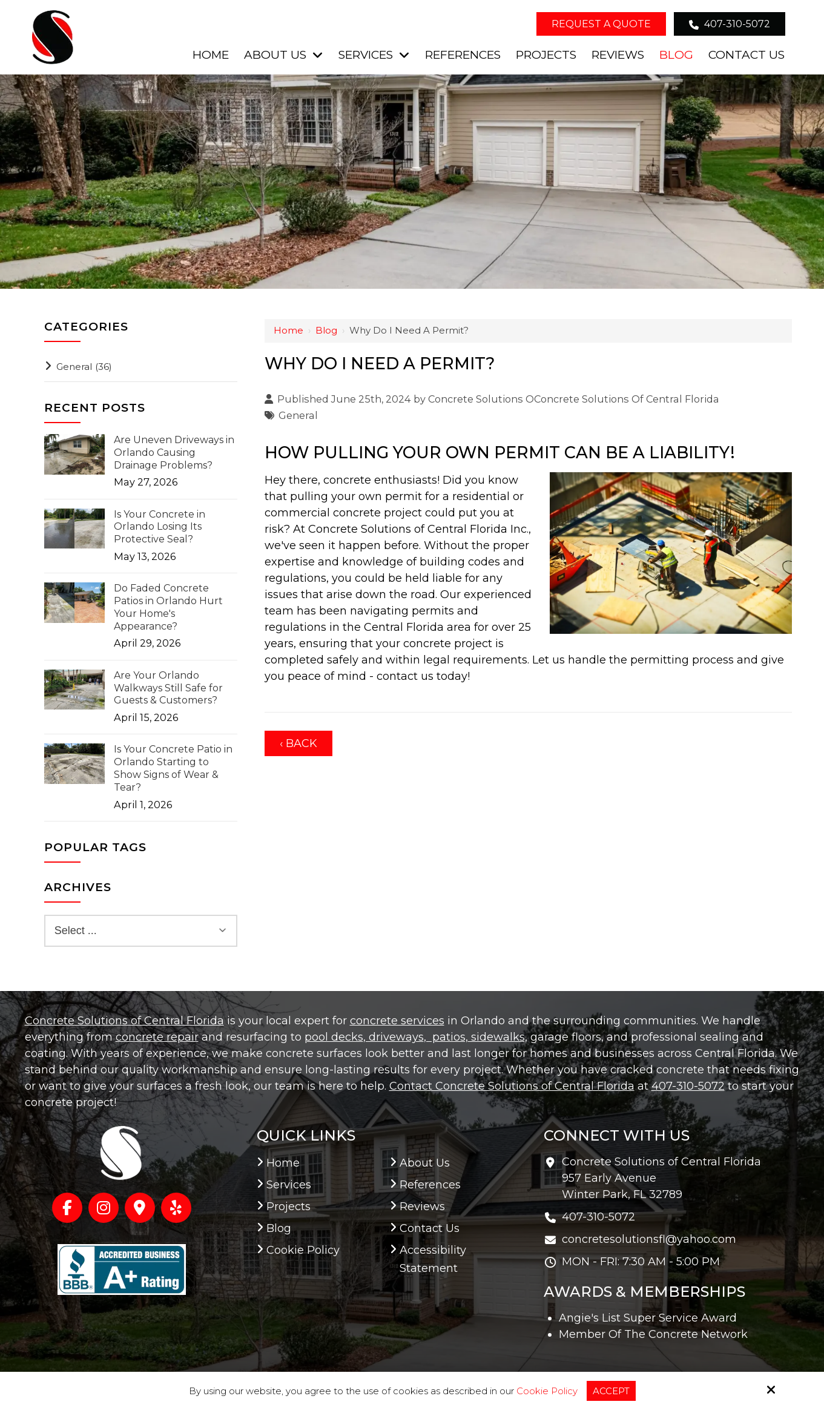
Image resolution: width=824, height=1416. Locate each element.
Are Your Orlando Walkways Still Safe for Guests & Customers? (168, 688)
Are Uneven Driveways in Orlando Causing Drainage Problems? (174, 452)
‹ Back (298, 743)
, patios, (446, 1037)
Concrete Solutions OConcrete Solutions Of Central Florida (573, 399)
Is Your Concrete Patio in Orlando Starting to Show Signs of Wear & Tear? (173, 767)
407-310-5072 (729, 24)
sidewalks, (497, 1037)
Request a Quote (601, 24)
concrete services (397, 1020)
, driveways (393, 1037)
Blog (326, 330)
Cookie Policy (547, 1391)
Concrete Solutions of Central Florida (124, 1020)
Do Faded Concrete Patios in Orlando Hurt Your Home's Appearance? (168, 606)
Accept (611, 1391)
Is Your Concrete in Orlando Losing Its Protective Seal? (159, 527)
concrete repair (157, 1037)
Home (288, 330)
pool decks (334, 1037)
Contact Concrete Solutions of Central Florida (511, 1086)
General (298, 415)
